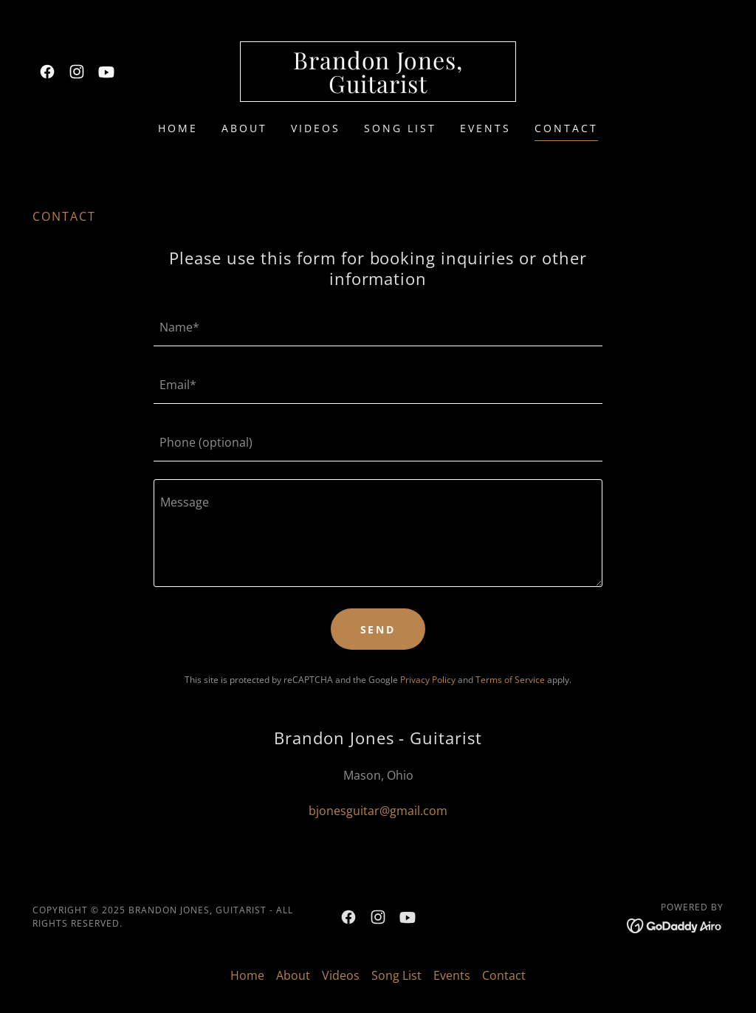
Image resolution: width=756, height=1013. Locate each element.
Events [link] (485, 128)
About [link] (244, 128)
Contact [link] (566, 128)
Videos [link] (315, 128)
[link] (47, 71)
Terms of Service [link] (510, 679)
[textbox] (378, 326)
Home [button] (247, 975)
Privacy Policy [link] (428, 679)
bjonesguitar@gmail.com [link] (378, 811)
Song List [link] (400, 128)
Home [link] (178, 128)
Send (378, 629)
